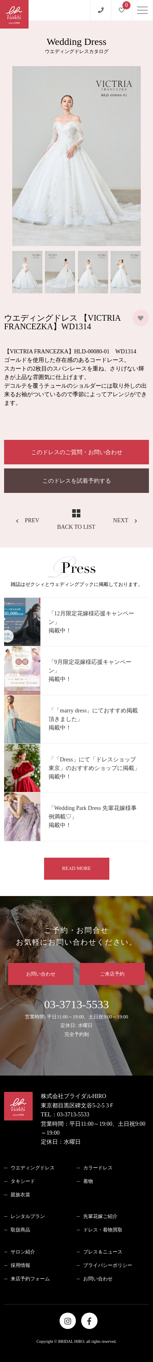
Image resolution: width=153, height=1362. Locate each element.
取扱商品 (20, 1230)
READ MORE (76, 868)
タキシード (23, 1181)
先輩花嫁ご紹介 (100, 1216)
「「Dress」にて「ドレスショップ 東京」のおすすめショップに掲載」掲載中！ (94, 768)
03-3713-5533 (76, 1018)
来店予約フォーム (30, 1279)
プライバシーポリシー (107, 1265)
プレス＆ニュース (102, 1252)
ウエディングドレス (33, 1168)
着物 (88, 1181)
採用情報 (20, 1265)
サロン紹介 (23, 1252)
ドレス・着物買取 (102, 1230)
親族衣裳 (20, 1195)
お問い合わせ (40, 974)
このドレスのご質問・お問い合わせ (76, 452)
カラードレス (98, 1168)
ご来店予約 (112, 974)
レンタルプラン (28, 1216)
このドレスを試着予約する (76, 481)
